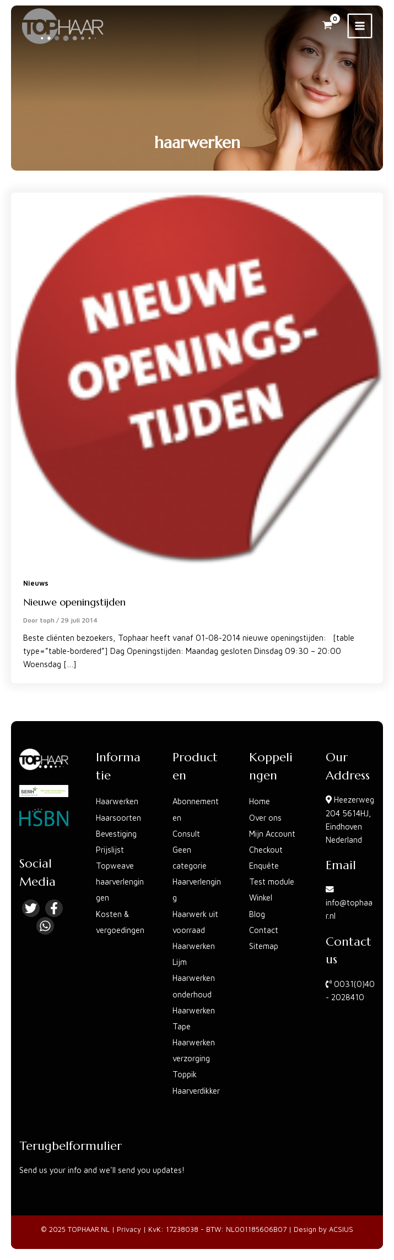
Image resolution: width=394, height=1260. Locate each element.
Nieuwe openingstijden (74, 602)
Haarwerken (117, 801)
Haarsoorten (118, 817)
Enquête (264, 865)
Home (259, 801)
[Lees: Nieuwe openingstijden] (197, 377)
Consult (186, 833)
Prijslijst (110, 849)
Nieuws (35, 583)
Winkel (260, 897)
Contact (263, 930)
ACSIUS (341, 1229)
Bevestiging (116, 833)
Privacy (129, 1229)
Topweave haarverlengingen (120, 881)
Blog (257, 914)
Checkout (266, 849)
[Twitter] (31, 908)
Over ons (265, 817)
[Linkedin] (45, 926)
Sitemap (263, 946)
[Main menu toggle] (360, 26)
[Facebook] (54, 908)
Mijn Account (272, 833)
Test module (271, 881)
